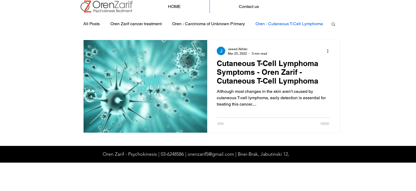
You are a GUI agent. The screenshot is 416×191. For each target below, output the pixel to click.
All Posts (91, 23)
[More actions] (329, 51)
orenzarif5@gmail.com (211, 154)
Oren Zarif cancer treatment (136, 23)
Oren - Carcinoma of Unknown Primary (208, 23)
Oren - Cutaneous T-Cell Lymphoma (289, 23)
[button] (333, 24)
